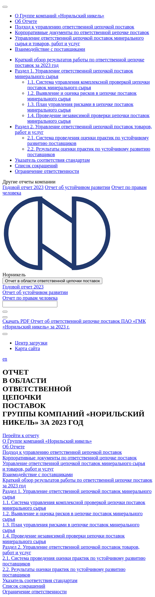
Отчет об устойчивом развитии (77, 187)
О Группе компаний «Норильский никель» (47, 441)
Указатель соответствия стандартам (40, 580)
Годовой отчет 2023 (22, 187)
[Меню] (4, 7)
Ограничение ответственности (34, 591)
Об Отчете (13, 446)
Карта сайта (27, 348)
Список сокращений (23, 586)
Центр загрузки (31, 342)
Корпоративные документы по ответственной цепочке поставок (69, 457)
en (4, 359)
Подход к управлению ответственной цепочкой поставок (62, 452)
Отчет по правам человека (30, 298)
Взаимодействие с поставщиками (37, 474)
